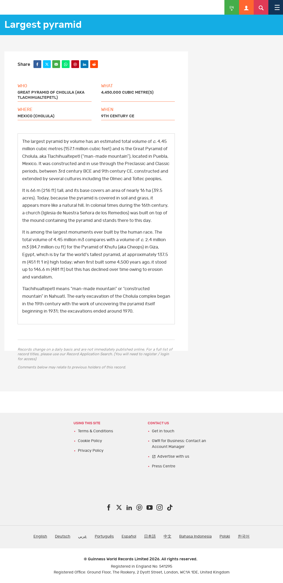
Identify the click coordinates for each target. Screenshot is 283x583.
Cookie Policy (90, 441)
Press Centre (163, 466)
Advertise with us (173, 456)
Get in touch (163, 431)
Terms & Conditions (95, 431)
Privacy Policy (91, 451)
